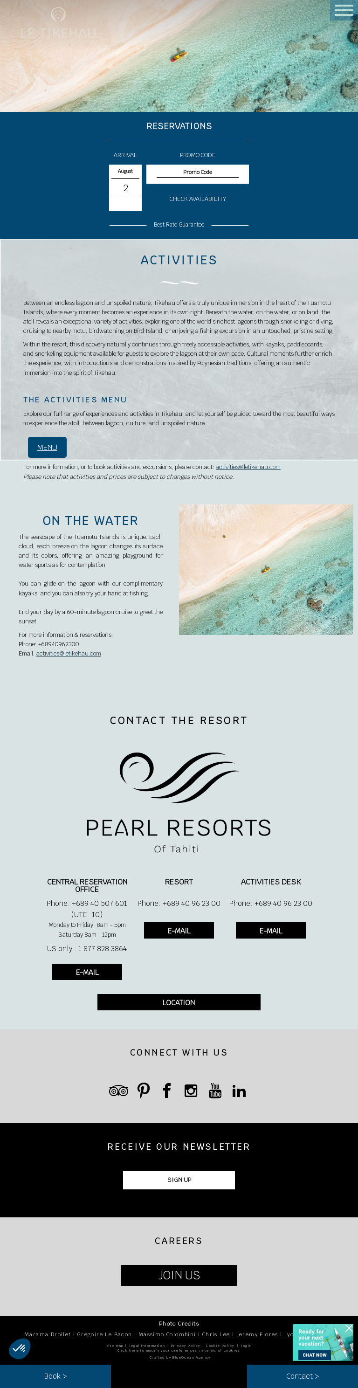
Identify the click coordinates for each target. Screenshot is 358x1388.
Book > (55, 1376)
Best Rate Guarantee (179, 224)
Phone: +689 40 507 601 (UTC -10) (87, 909)
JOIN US (179, 1275)
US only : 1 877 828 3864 (87, 948)
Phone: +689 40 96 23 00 (179, 903)
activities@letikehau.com (248, 467)
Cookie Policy (220, 1346)
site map (115, 1346)
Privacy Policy (185, 1346)
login (246, 1346)
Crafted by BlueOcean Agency (180, 1357)
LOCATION (179, 1002)
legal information (147, 1346)
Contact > (302, 1376)
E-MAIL (87, 972)
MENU (47, 447)
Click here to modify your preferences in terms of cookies (179, 1350)
